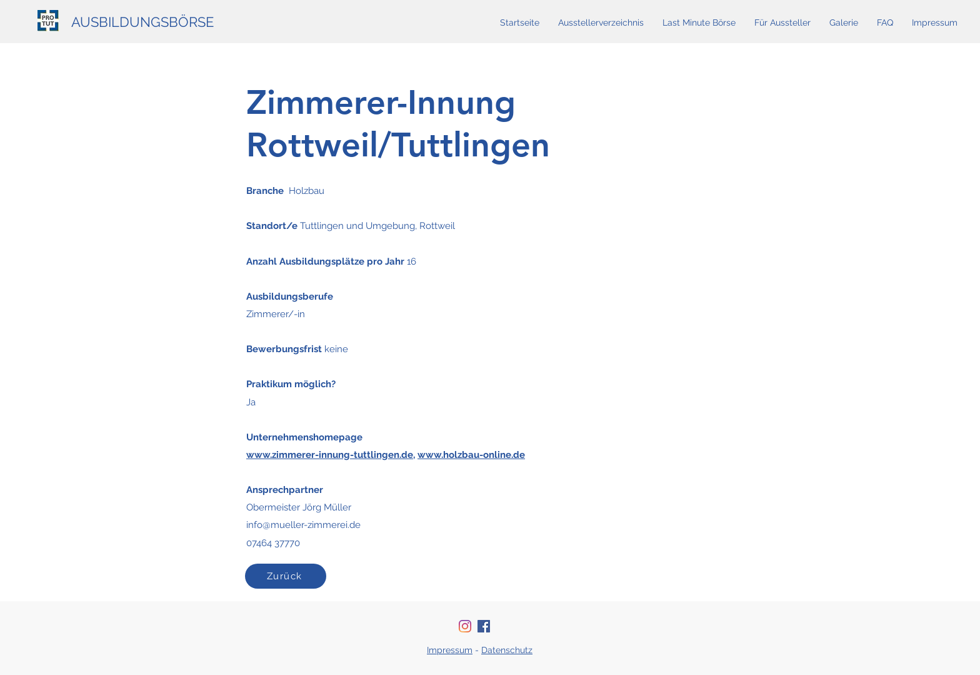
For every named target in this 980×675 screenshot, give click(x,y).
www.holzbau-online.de (471, 454)
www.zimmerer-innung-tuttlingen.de (329, 454)
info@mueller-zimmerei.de (303, 524)
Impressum (449, 650)
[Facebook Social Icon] (484, 626)
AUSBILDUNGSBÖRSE (142, 22)
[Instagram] (465, 626)
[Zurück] (285, 576)
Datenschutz (506, 650)
